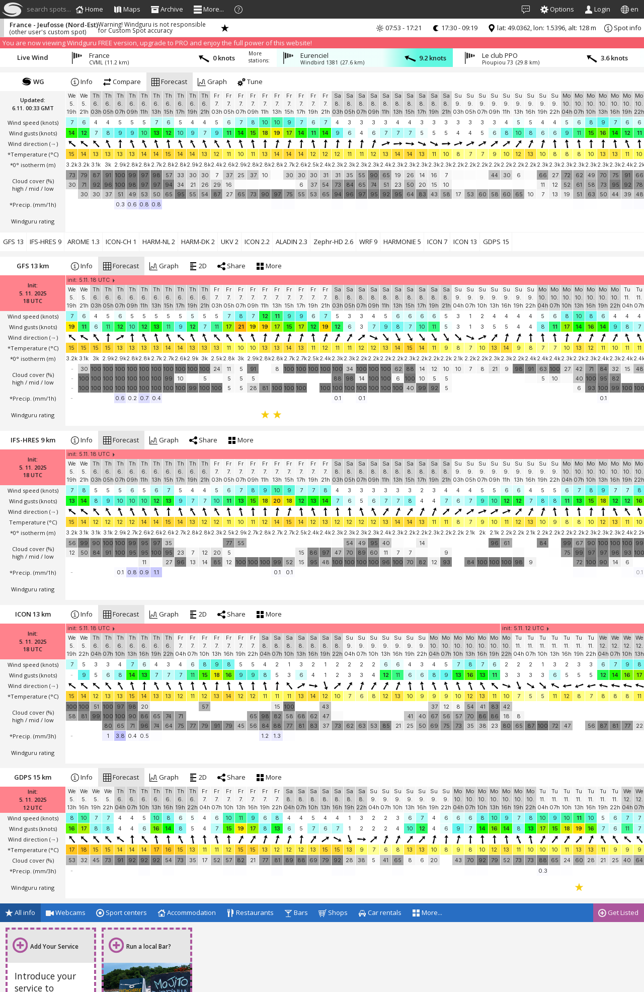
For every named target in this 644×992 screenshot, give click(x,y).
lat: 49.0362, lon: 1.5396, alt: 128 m (542, 27)
